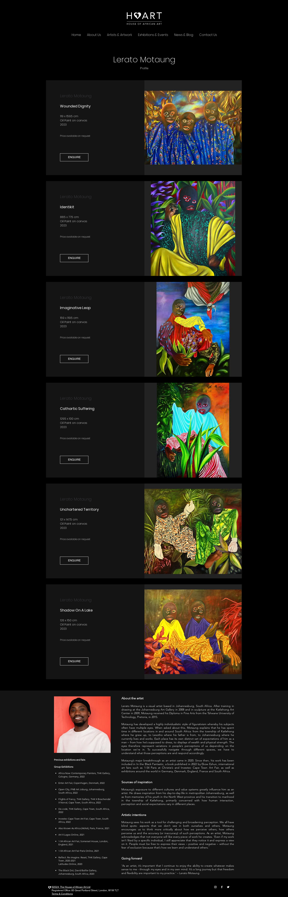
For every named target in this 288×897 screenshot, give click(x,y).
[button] (74, 157)
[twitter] (228, 887)
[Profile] (144, 68)
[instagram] (215, 887)
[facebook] (221, 887)
